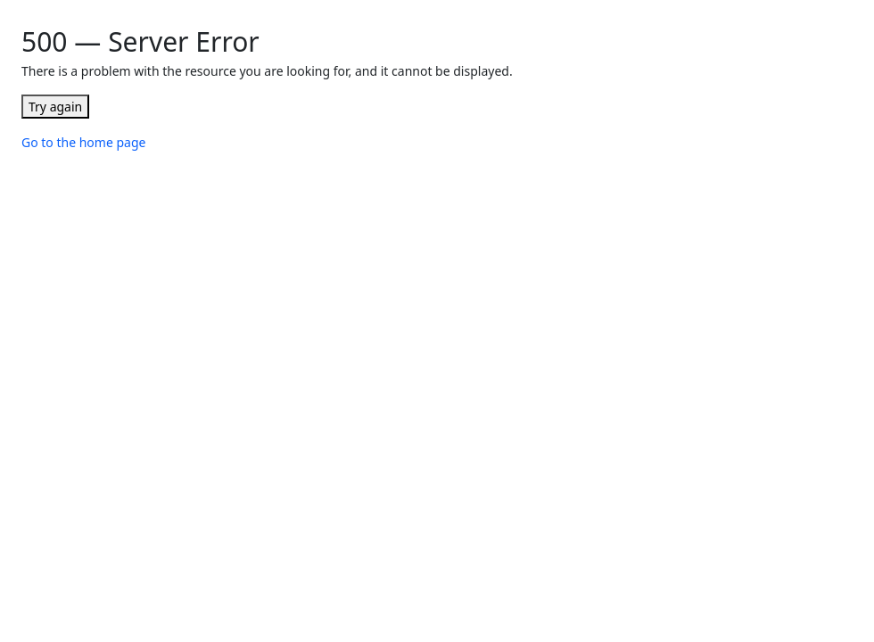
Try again (55, 106)
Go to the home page (83, 142)
